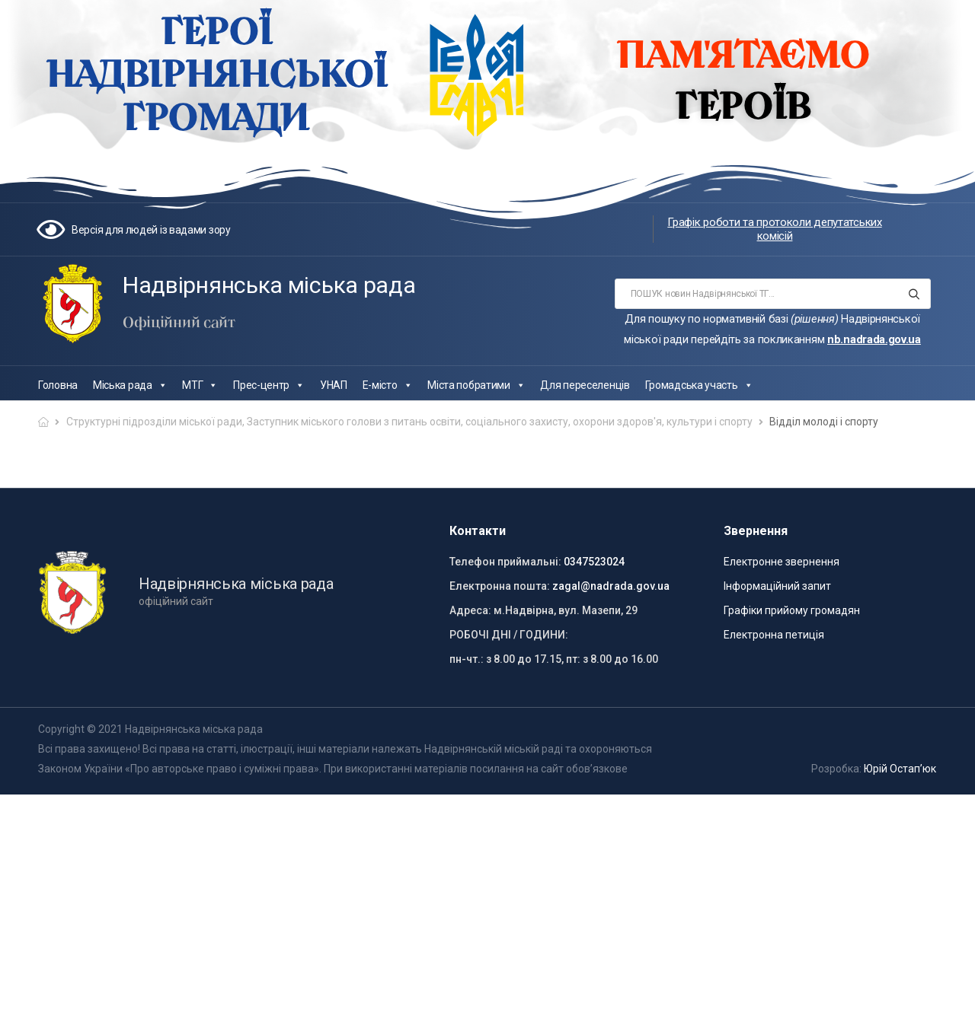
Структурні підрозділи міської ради (154, 422)
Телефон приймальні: (505, 562)
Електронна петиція (774, 635)
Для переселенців (584, 385)
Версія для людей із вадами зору (151, 230)
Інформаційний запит (777, 586)
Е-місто (388, 385)
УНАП (333, 385)
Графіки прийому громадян (792, 610)
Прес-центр (269, 385)
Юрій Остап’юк (900, 769)
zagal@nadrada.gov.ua (611, 586)
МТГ (200, 385)
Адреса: (470, 610)
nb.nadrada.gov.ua (874, 339)
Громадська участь (699, 385)
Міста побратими (476, 385)
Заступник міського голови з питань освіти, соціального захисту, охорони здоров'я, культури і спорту (500, 422)
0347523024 (594, 562)
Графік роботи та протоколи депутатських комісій (774, 229)
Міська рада (130, 385)
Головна (58, 385)
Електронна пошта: (499, 586)
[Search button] (914, 294)
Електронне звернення (781, 562)
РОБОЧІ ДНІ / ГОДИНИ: (508, 635)
